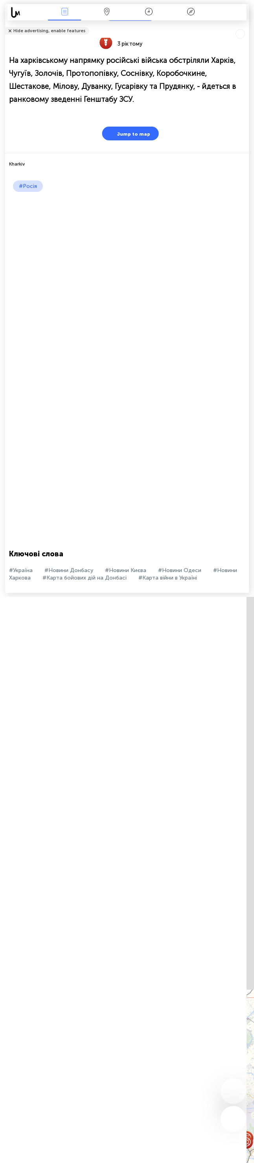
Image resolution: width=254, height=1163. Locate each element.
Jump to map (128, 133)
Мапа (106, 12)
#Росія (28, 186)
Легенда (191, 12)
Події (64, 12)
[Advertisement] (125, 251)
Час (149, 12)
